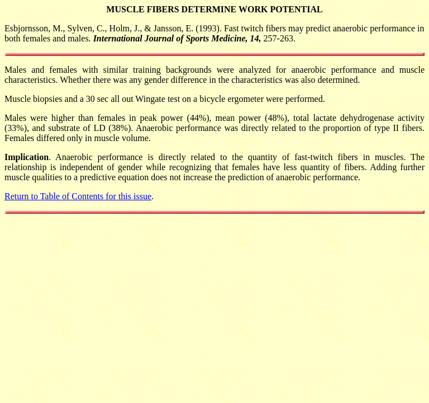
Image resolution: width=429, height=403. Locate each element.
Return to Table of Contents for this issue (77, 196)
